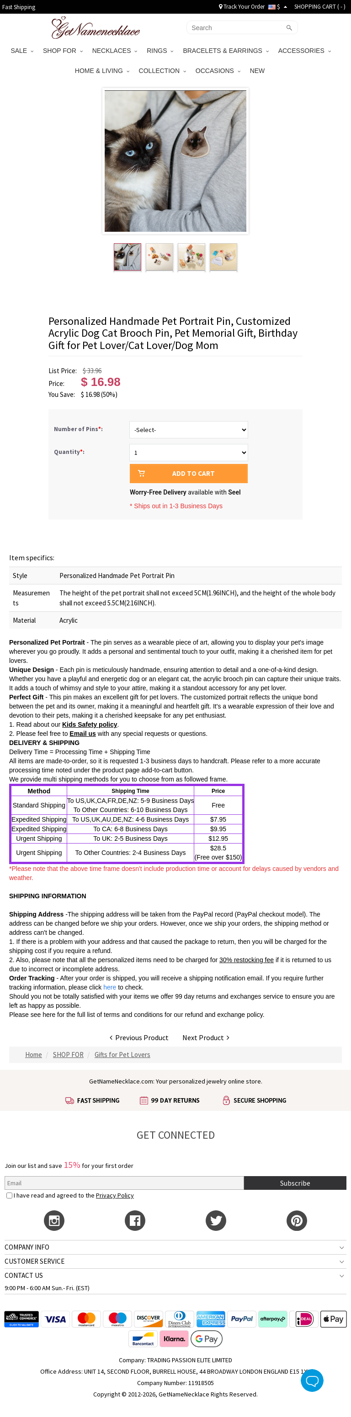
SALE (22, 50)
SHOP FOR (63, 50)
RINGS (160, 50)
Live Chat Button (312, 1380)
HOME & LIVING (102, 70)
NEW (258, 70)
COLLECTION (162, 70)
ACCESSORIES (304, 50)
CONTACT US (24, 1275)
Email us (82, 733)
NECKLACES (115, 50)
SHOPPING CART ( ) (320, 6)
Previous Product (139, 1037)
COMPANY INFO (27, 1247)
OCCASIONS (218, 70)
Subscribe (295, 1183)
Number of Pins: (79, 429)
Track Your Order (242, 6)
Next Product (205, 1037)
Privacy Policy (115, 1195)
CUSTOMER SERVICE (34, 1261)
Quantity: (69, 452)
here (49, 1014)
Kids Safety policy (89, 724)
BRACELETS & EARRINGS (225, 50)
